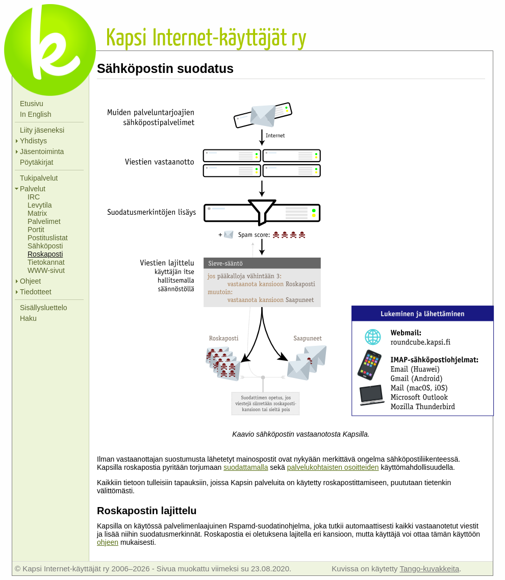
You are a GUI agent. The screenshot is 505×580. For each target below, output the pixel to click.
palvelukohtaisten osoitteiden (333, 467)
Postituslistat (48, 238)
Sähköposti (45, 246)
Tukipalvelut (39, 178)
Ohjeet (30, 281)
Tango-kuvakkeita (429, 568)
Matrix (37, 213)
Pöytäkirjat (36, 162)
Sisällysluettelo (43, 308)
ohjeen (107, 542)
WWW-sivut (46, 270)
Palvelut (32, 189)
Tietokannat (46, 262)
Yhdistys (33, 141)
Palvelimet (44, 221)
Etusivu (31, 103)
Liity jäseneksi (42, 130)
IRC (34, 197)
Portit (36, 229)
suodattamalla (245, 467)
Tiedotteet (36, 292)
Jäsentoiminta (42, 151)
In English (35, 114)
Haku (28, 318)
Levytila (40, 205)
